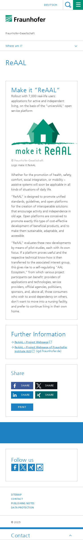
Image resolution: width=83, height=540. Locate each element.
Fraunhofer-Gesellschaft (20, 33)
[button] (22, 385)
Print (22, 407)
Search (68, 5)
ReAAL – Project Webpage (31, 342)
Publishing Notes (22, 503)
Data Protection (22, 507)
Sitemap (16, 494)
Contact (17, 499)
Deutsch (50, 4)
